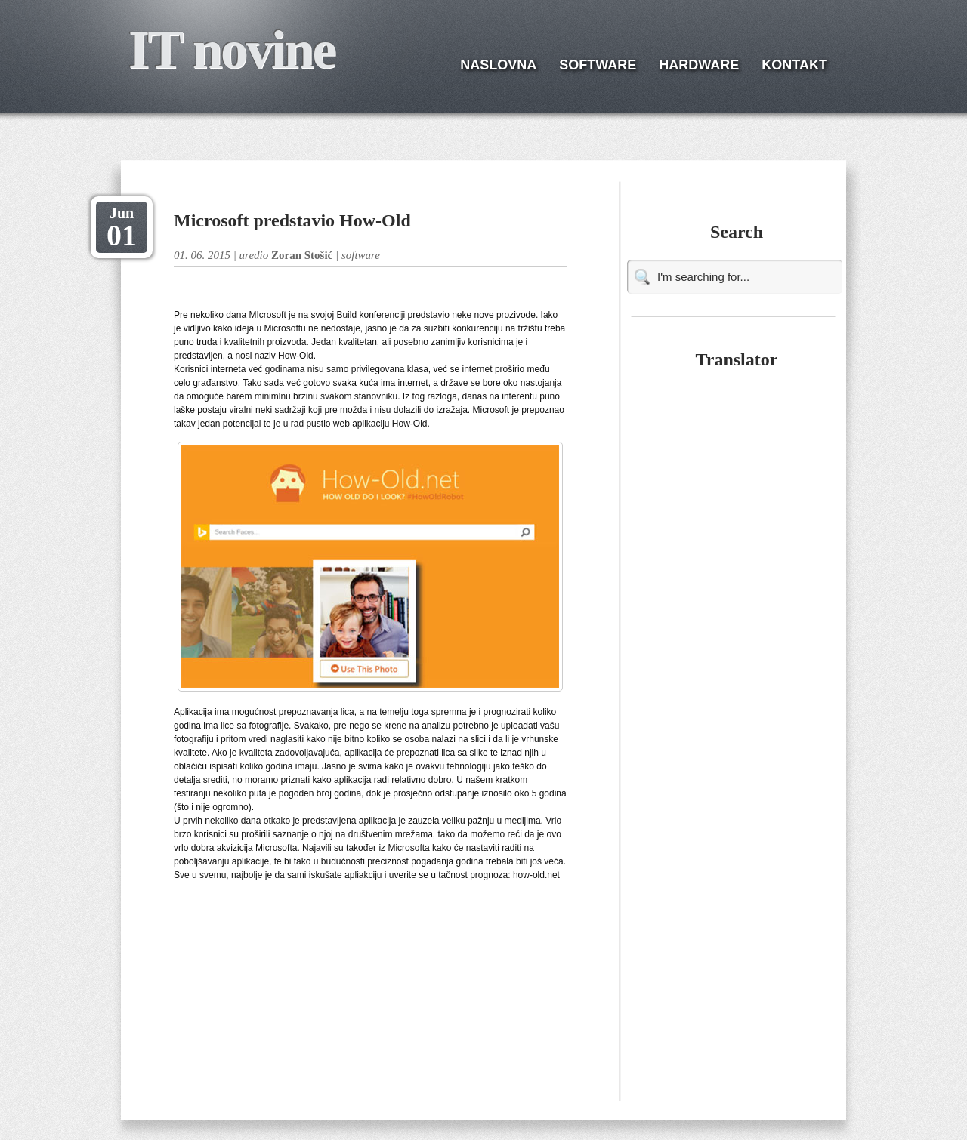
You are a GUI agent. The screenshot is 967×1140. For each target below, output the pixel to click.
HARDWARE (699, 64)
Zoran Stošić (301, 255)
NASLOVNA (498, 64)
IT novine (231, 50)
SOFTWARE (597, 64)
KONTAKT (794, 64)
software (360, 255)
